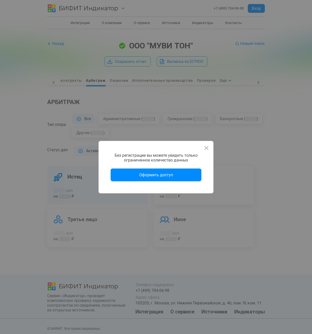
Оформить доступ (156, 175)
